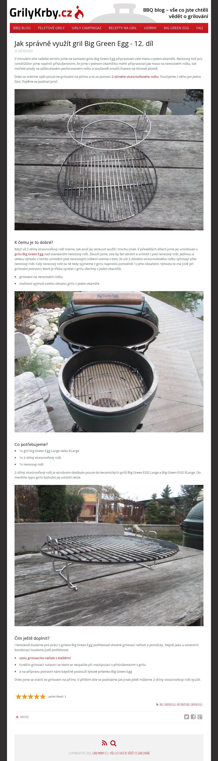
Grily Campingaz (86, 28)
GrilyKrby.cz (100, 753)
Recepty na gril (123, 28)
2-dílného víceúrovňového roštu (135, 76)
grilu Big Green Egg (29, 254)
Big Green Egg (176, 28)
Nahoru (24, 717)
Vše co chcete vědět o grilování (129, 753)
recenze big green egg (189, 704)
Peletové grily (51, 28)
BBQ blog (22, 28)
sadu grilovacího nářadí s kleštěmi (45, 658)
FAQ (199, 28)
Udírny (150, 28)
